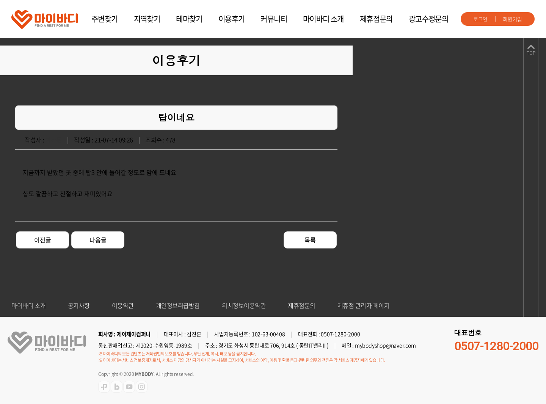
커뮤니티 (273, 18)
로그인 (480, 19)
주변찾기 (104, 18)
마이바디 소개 (323, 18)
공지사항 (79, 305)
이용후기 (231, 18)
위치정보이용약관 (244, 305)
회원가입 (512, 19)
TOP (531, 53)
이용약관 (123, 305)
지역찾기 (147, 18)
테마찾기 (189, 18)
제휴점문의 (376, 18)
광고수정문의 (428, 18)
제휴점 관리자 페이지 (363, 305)
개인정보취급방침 (178, 305)
